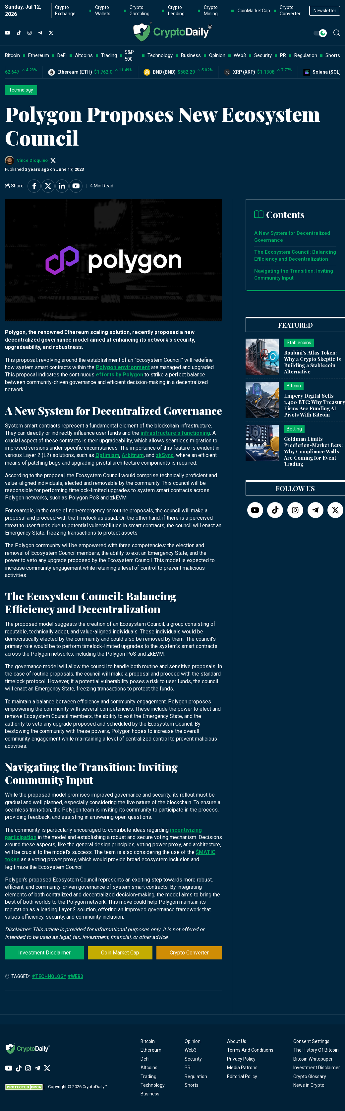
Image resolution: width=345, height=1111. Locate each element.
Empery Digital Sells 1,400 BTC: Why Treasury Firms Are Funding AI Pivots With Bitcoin (314, 405)
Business (150, 1093)
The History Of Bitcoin (316, 1050)
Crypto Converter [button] (290, 11)
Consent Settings (311, 1041)
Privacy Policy (241, 1059)
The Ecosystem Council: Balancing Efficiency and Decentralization (295, 255)
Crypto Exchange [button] (65, 11)
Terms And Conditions (250, 1050)
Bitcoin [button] (12, 55)
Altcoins (149, 1067)
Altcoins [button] (84, 55)
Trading (148, 1076)
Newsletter (325, 10)
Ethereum (151, 1050)
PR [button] (283, 55)
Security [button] (263, 55)
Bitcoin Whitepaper (313, 1059)
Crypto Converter (189, 952)
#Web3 (75, 976)
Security (193, 1059)
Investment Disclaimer (44, 952)
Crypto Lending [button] (176, 11)
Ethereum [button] (38, 55)
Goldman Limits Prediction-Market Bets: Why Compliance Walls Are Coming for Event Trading (313, 451)
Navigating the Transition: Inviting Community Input (293, 274)
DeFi (145, 1059)
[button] (336, 32)
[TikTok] (19, 33)
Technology (21, 90)
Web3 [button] (240, 55)
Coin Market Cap (120, 952)
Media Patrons (242, 1067)
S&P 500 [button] (129, 55)
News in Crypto (308, 1085)
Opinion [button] (217, 55)
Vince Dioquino (32, 160)
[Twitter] (51, 33)
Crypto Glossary (309, 1076)
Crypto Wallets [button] (102, 11)
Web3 (191, 1050)
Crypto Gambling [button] (139, 11)
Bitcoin (148, 1041)
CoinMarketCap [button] (254, 10)
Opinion (193, 1041)
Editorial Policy (242, 1076)
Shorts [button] (332, 55)
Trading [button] (109, 55)
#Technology (49, 976)
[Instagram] (29, 33)
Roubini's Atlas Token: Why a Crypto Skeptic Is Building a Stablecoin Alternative (312, 361)
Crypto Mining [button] (211, 11)
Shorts (192, 1085)
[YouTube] (7, 33)
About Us (236, 1041)
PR (188, 1067)
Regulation (196, 1076)
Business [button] (191, 55)
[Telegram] (40, 33)
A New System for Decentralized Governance (292, 236)
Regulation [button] (305, 55)
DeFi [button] (62, 55)
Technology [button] (160, 55)
